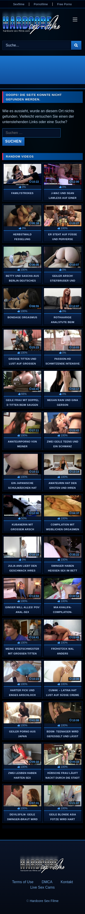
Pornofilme (41, 4)
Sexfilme (18, 4)
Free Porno (64, 4)
